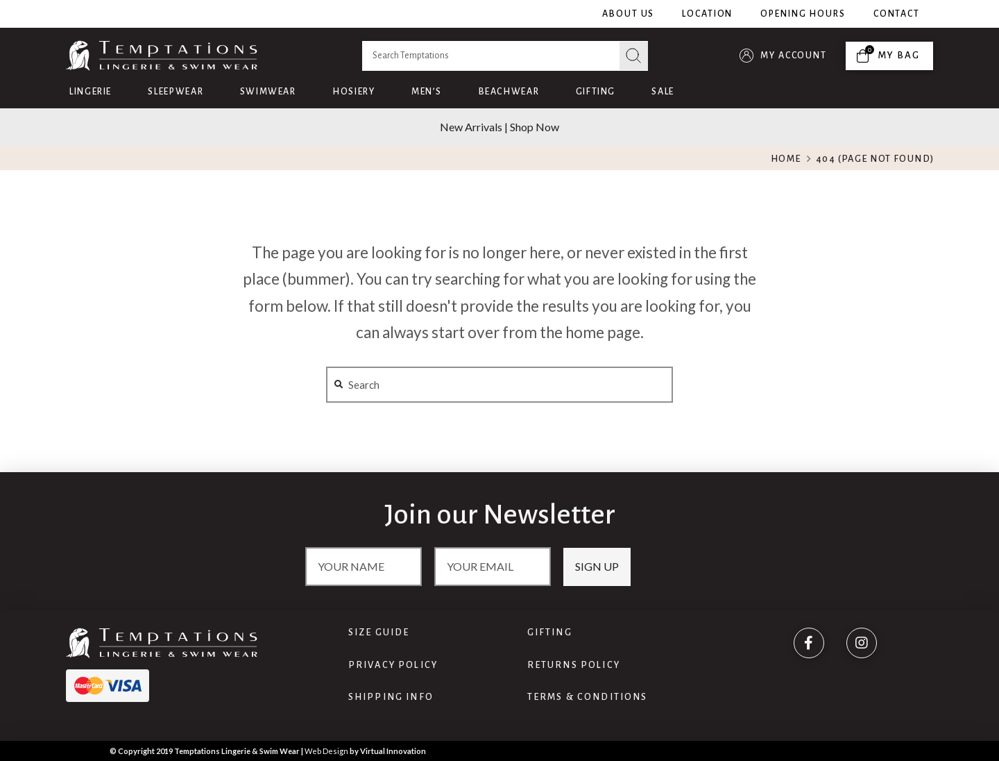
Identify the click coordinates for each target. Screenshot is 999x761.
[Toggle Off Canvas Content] (889, 56)
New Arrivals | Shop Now (499, 126)
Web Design (326, 750)
